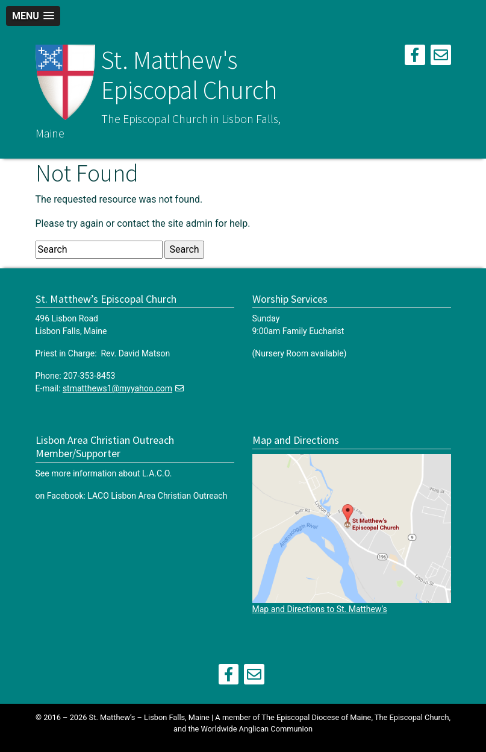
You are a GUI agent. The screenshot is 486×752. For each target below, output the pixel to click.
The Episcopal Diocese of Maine (316, 717)
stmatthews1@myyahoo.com (117, 388)
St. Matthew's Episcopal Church (189, 75)
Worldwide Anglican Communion (257, 728)
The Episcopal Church (412, 717)
